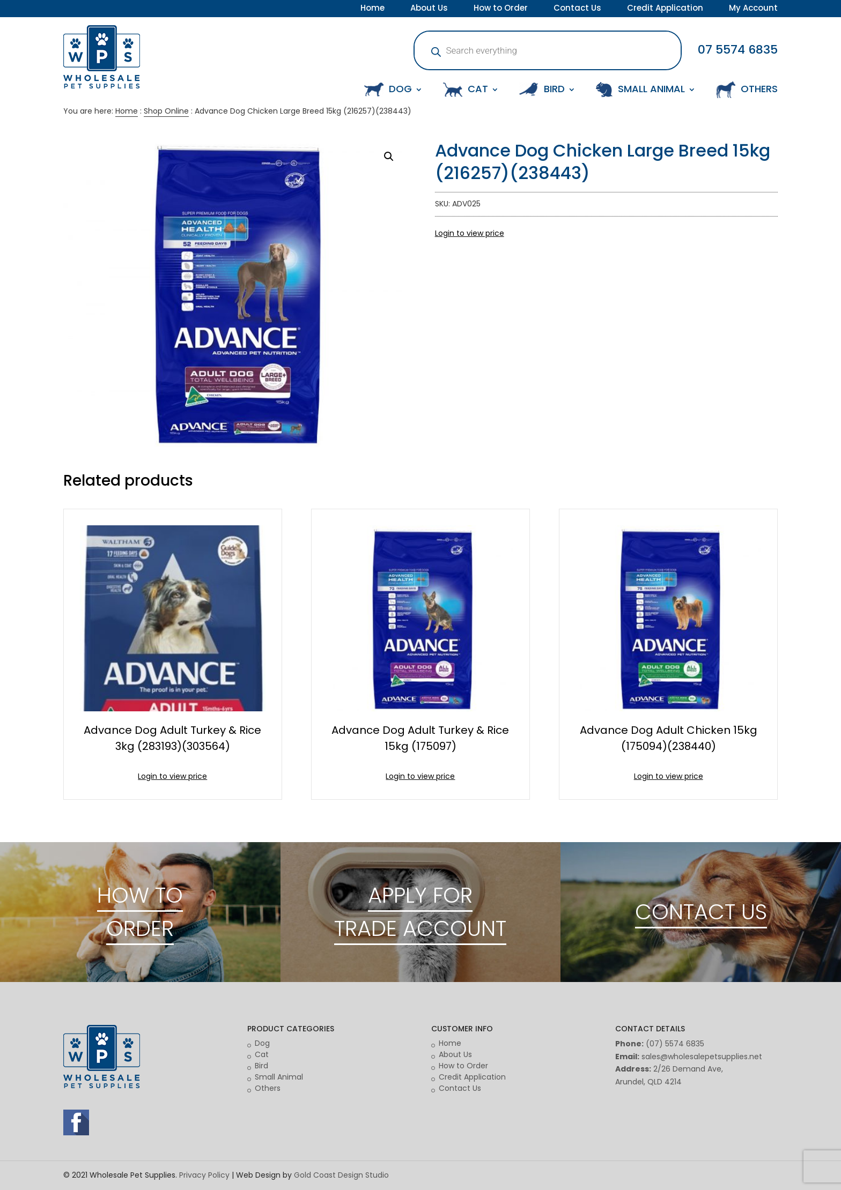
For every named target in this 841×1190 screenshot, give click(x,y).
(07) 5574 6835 (675, 1043)
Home (372, 9)
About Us (429, 9)
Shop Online (166, 111)
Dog (262, 1043)
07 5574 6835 (738, 49)
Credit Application (665, 9)
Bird (261, 1065)
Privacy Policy (204, 1175)
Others (268, 1088)
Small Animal (279, 1077)
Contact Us (577, 9)
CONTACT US (701, 912)
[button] (389, 156)
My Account (753, 9)
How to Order (501, 9)
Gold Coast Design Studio (341, 1175)
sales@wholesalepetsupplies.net (701, 1056)
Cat (262, 1054)
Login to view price (469, 233)
